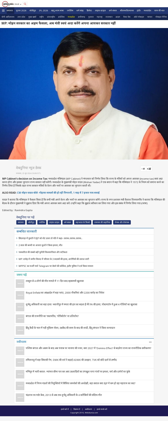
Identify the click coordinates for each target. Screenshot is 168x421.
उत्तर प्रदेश (21, 16)
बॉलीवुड (33, 10)
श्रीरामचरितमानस (127, 10)
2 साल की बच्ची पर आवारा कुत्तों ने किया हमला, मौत (40, 245)
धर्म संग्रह (79, 10)
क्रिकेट (89, 10)
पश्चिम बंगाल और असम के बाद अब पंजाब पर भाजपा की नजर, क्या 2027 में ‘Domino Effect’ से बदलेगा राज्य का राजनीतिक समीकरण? (88, 348)
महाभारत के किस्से (83, 222)
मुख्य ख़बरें (32, 16)
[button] (3, 10)
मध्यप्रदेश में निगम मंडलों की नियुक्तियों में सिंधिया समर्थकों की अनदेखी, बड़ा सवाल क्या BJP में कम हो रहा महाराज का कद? (80, 383)
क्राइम (118, 16)
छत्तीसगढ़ (81, 16)
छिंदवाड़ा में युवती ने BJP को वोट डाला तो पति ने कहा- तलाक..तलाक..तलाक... (50, 238)
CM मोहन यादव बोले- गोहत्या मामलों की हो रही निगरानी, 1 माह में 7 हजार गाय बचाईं (58, 192)
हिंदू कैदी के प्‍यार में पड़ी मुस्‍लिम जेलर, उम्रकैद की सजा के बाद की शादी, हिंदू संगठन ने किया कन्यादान (70, 327)
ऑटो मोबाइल (139, 16)
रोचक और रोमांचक (122, 222)
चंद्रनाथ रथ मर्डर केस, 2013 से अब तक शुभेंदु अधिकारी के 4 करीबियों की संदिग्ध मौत (64, 395)
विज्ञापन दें (76, 409)
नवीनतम (21, 342)
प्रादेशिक (61, 16)
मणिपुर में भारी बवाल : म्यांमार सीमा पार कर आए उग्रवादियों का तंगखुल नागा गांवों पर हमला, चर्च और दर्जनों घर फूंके (78, 371)
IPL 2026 (43, 10)
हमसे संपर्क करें (102, 409)
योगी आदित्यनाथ (8, 16)
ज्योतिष (70, 10)
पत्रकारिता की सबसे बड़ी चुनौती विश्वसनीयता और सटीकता (43, 252)
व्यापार (149, 16)
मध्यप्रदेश (147, 10)
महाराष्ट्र (99, 16)
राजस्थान (109, 16)
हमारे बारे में (65, 409)
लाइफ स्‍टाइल (100, 10)
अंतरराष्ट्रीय (51, 16)
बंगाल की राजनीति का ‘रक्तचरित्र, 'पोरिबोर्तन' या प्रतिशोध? (52, 316)
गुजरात (91, 16)
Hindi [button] (17, 4)
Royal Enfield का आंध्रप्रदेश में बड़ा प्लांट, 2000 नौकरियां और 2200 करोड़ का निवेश (65, 292)
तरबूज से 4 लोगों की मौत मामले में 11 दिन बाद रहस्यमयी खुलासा (55, 281)
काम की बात (159, 10)
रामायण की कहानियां (102, 222)
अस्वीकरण (88, 409)
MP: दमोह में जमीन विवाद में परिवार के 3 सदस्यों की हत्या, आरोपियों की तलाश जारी (54, 259)
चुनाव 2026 (21, 10)
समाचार (10, 10)
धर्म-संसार (113, 10)
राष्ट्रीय (41, 16)
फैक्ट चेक (127, 16)
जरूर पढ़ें (22, 275)
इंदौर (139, 10)
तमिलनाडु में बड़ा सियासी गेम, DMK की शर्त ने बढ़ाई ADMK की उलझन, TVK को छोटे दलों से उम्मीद (71, 359)
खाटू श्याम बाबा (57, 10)
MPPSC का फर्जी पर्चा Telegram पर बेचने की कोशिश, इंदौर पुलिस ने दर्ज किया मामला (56, 266)
